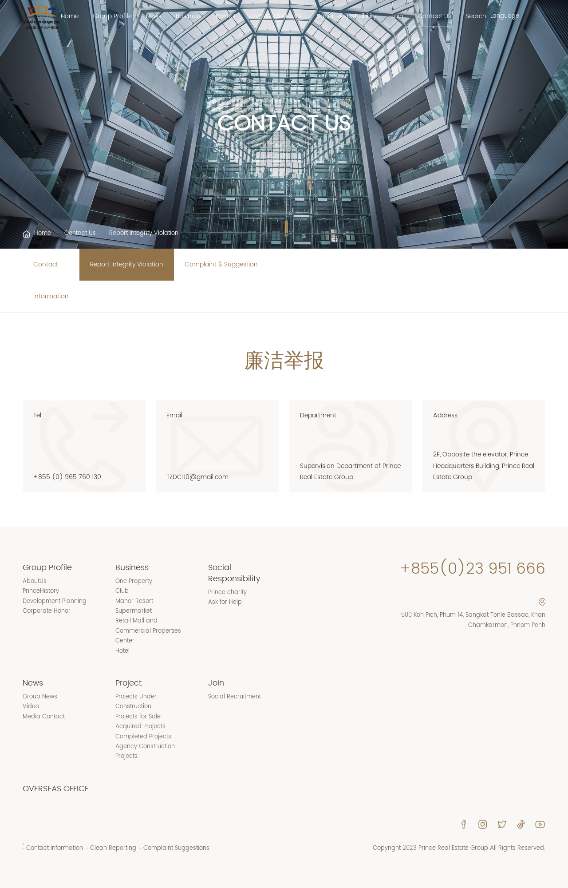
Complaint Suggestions (176, 848)
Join (396, 16)
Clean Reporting (113, 848)
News (154, 16)
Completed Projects (143, 736)
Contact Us (434, 16)
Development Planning (55, 601)
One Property (133, 581)
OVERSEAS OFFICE (276, 16)
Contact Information (51, 280)
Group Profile (112, 16)
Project (226, 16)
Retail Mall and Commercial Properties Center (148, 631)
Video (31, 706)
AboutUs (35, 581)
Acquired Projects (140, 726)
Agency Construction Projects (145, 751)
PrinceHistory (41, 591)
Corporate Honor (47, 611)
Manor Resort (134, 601)
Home (70, 16)
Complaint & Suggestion (221, 264)
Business (188, 16)
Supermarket (133, 611)
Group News (40, 697)
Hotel (122, 651)
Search (475, 16)
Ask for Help (225, 602)
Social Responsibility (346, 16)
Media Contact (44, 717)
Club (122, 591)
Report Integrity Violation (126, 264)
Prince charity (227, 592)
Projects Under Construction (136, 701)
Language (504, 16)
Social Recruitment (234, 697)
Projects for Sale (138, 717)
